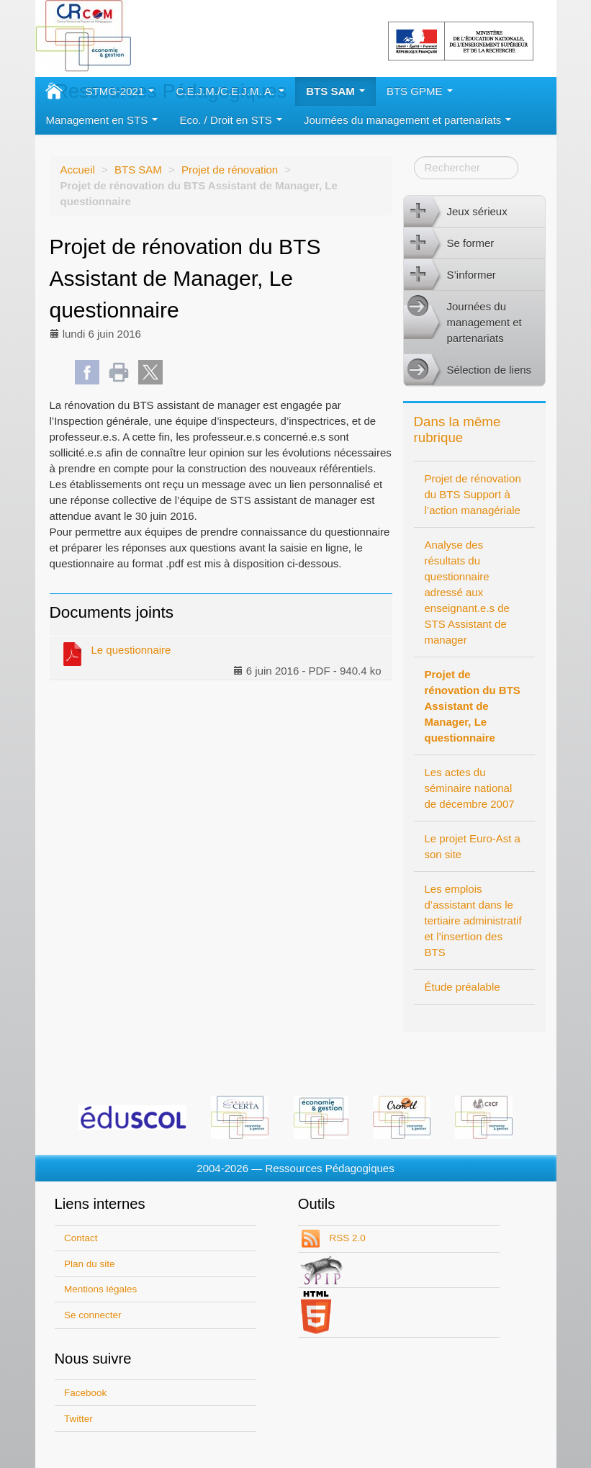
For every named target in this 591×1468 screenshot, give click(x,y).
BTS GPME (420, 91)
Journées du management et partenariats (408, 120)
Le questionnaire (115, 653)
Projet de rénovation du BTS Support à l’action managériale (473, 494)
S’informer (450, 275)
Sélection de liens (468, 370)
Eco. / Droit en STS (230, 120)
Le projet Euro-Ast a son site (472, 846)
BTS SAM (335, 91)
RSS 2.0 (346, 1238)
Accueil (77, 169)
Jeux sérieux (455, 212)
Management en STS (102, 120)
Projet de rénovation (229, 169)
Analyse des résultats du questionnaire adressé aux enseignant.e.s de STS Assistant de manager (467, 592)
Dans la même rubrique (457, 429)
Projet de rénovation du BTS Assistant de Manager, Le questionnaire (472, 706)
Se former (449, 243)
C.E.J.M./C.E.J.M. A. (230, 91)
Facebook (85, 1392)
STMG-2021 (120, 91)
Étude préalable (462, 987)
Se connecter (93, 1315)
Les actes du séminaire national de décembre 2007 (470, 788)
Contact (81, 1238)
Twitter (78, 1418)
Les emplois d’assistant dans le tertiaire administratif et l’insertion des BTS (473, 920)
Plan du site (89, 1263)
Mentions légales (100, 1289)
